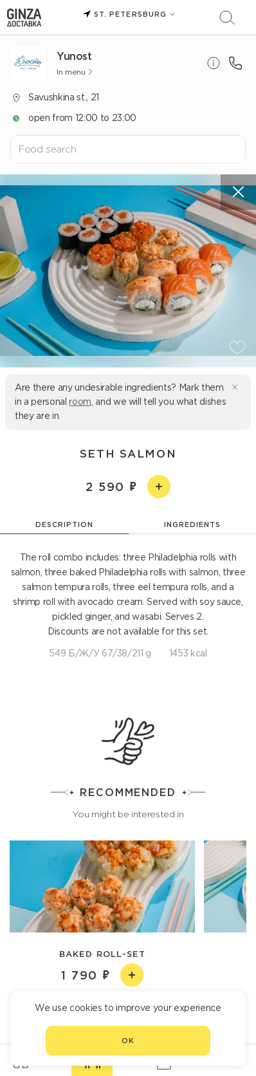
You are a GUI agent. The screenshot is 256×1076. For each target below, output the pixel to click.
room (80, 401)
